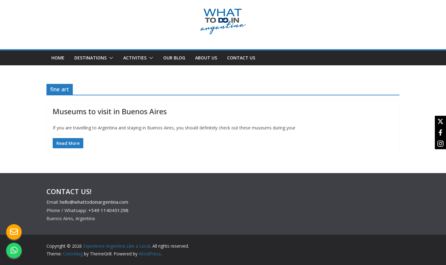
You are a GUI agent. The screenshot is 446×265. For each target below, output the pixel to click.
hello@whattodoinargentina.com (94, 202)
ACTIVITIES (134, 58)
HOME (57, 58)
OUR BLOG (174, 58)
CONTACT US (241, 58)
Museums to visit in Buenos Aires (110, 111)
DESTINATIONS (90, 58)
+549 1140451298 (108, 210)
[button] (110, 58)
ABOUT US (206, 58)
